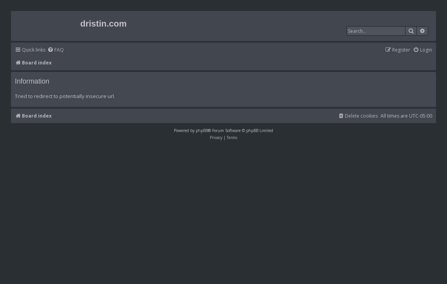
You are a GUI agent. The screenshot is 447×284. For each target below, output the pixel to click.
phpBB (202, 130)
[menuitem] (55, 50)
